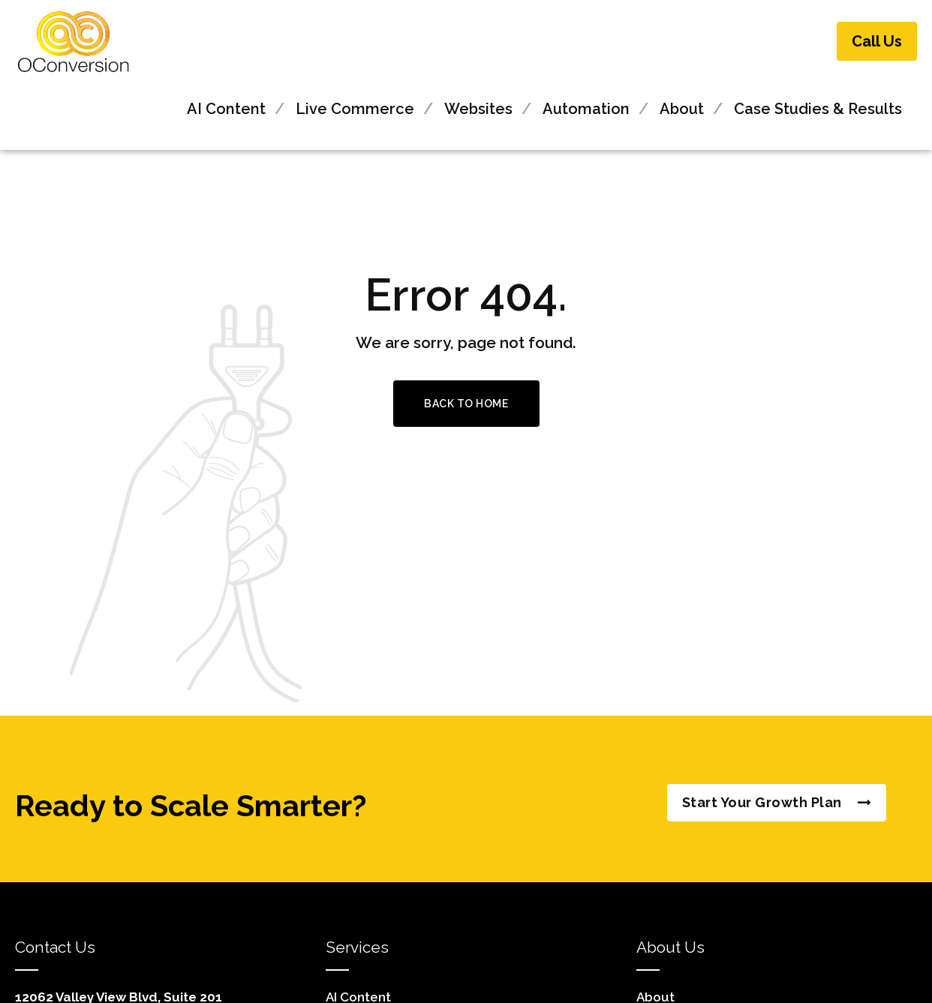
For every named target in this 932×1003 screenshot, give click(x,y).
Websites (478, 109)
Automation (586, 109)
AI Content (226, 109)
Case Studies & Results (818, 109)
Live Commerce (355, 109)
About (682, 109)
